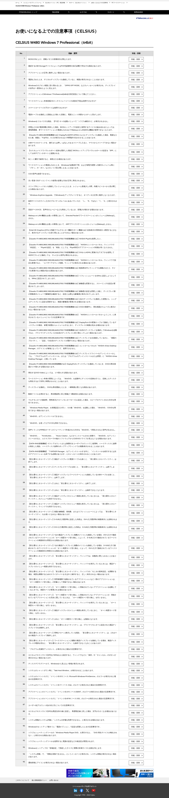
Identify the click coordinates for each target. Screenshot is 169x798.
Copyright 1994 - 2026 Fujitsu (84, 795)
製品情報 (55, 12)
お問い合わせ (53, 780)
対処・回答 (135, 59)
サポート (110, 12)
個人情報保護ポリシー (39, 780)
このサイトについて (22, 780)
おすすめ (83, 12)
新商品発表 (138, 12)
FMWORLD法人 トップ (28, 12)
